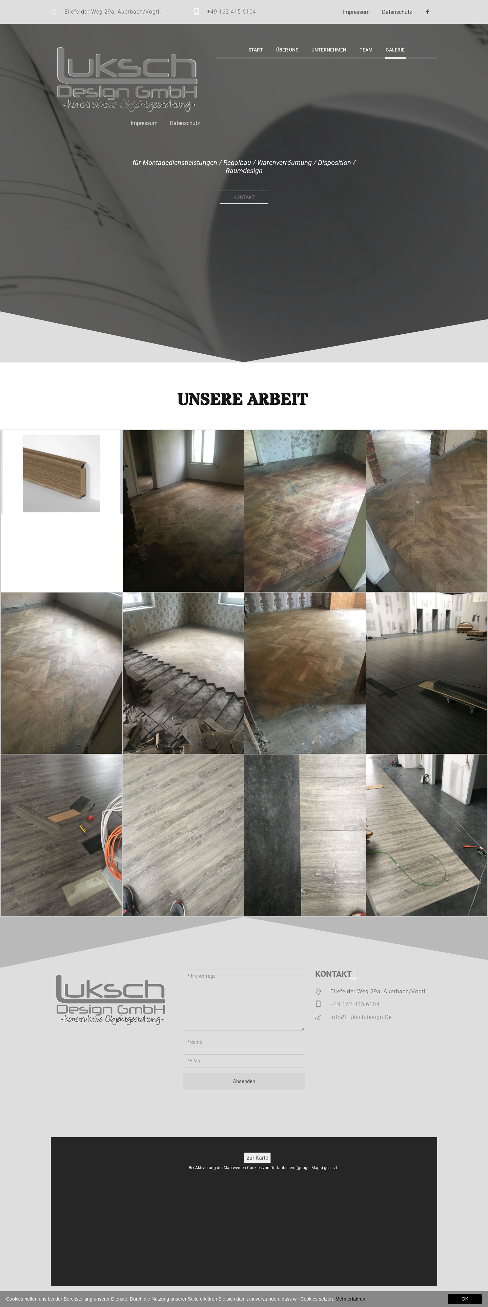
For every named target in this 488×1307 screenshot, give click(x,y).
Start (255, 50)
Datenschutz (397, 12)
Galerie (395, 50)
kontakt (244, 197)
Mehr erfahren (350, 1299)
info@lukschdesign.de (361, 1017)
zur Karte (257, 1158)
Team (366, 50)
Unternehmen (328, 50)
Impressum (356, 12)
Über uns (287, 50)
